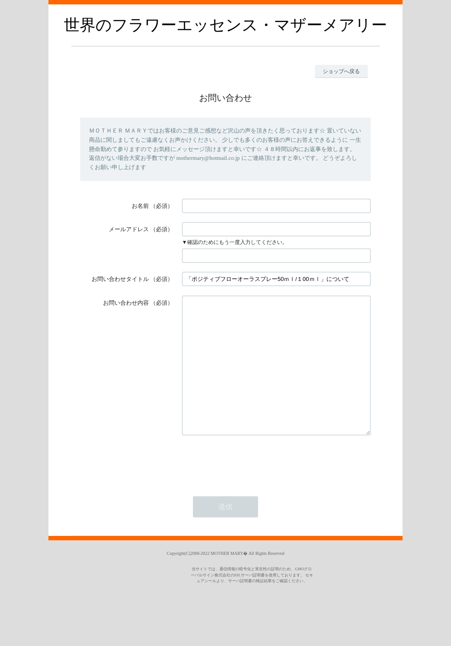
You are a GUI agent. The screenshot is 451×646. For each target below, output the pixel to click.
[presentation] (249, 488)
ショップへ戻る (341, 71)
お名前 (140, 206)
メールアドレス (129, 229)
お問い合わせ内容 (126, 302)
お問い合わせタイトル (120, 279)
